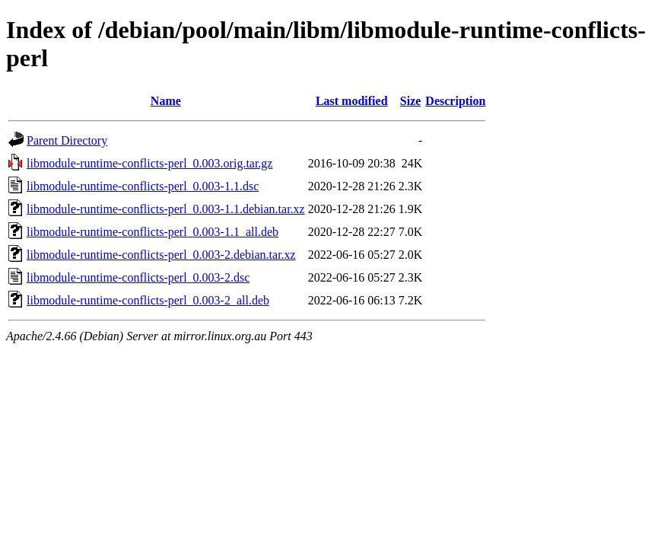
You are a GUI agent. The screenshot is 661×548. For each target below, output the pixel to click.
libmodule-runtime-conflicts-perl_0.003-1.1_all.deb (152, 231)
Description (455, 100)
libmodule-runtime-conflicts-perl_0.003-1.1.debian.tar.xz (166, 208)
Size (410, 100)
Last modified (352, 100)
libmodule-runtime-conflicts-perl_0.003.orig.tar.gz (149, 163)
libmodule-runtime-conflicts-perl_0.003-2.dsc (138, 277)
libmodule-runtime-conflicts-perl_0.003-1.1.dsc (143, 186)
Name (166, 100)
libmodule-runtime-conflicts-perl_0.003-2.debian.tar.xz (161, 254)
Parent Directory (67, 140)
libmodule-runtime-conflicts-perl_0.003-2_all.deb (148, 300)
